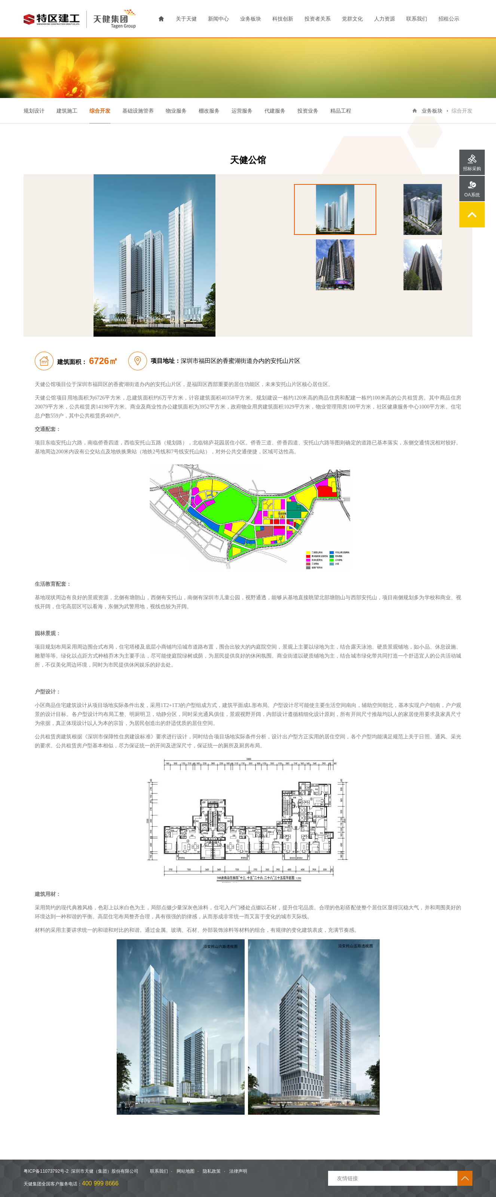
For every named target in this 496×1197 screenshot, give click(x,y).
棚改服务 (209, 111)
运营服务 (242, 111)
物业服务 (176, 111)
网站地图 (186, 1171)
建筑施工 (66, 111)
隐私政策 (212, 1171)
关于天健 (186, 19)
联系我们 (416, 19)
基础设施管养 (138, 111)
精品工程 (340, 111)
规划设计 (34, 111)
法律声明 (238, 1171)
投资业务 (307, 111)
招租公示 (448, 19)
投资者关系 (317, 19)
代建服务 (274, 111)
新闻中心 (218, 19)
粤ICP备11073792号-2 (46, 1171)
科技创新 (282, 19)
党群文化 (352, 19)
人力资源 (384, 19)
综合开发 (99, 111)
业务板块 (250, 19)
